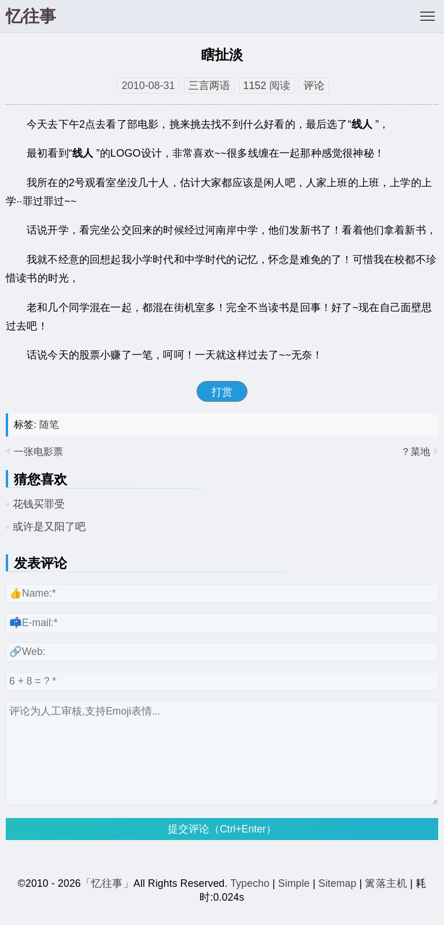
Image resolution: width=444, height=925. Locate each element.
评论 (314, 85)
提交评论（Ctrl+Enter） (222, 829)
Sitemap (338, 883)
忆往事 (31, 16)
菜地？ (415, 451)
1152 (255, 85)
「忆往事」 (107, 883)
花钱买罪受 (39, 504)
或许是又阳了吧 (49, 526)
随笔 (49, 424)
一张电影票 (38, 451)
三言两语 (209, 85)
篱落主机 (386, 883)
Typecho (251, 883)
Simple (294, 883)
